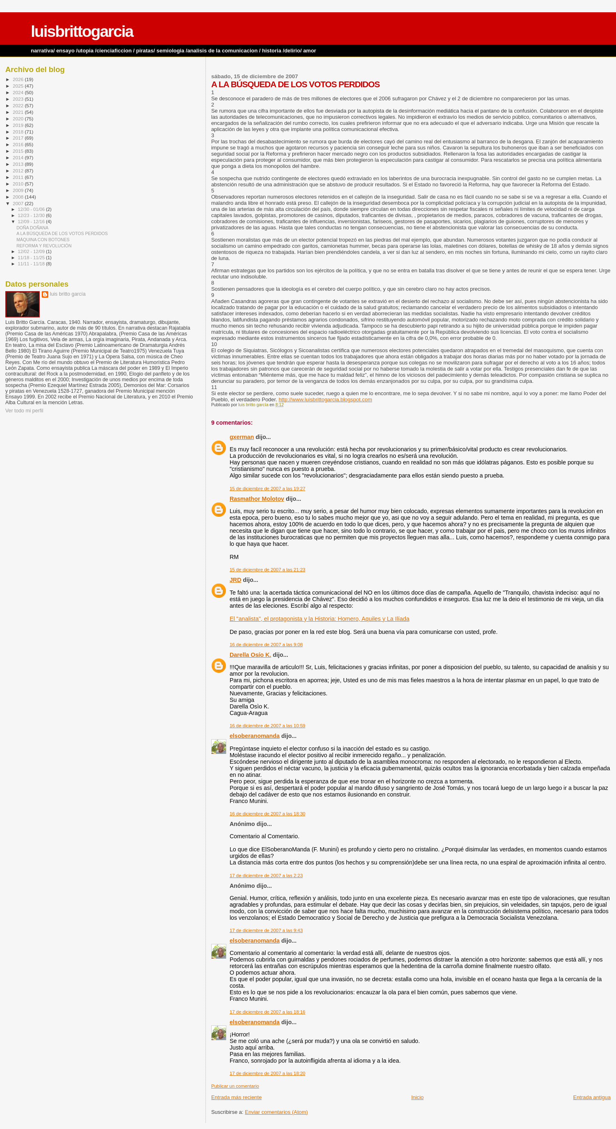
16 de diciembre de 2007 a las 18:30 (267, 813)
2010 (19, 183)
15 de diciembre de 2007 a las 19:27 (267, 488)
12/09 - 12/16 (32, 221)
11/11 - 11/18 (32, 263)
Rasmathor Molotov (257, 498)
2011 (19, 177)
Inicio (417, 1097)
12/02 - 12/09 (32, 251)
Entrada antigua (592, 1097)
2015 (19, 151)
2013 (19, 164)
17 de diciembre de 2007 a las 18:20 (267, 1073)
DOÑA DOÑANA (32, 227)
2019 (19, 125)
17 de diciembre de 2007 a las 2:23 (266, 875)
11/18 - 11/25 (32, 257)
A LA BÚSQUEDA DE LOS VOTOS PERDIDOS (62, 233)
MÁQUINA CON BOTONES (43, 239)
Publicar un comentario (235, 1086)
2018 (19, 131)
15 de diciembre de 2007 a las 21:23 (267, 569)
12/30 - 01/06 (32, 209)
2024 (19, 92)
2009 (19, 190)
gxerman (242, 437)
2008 (19, 196)
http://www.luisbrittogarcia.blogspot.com (325, 399)
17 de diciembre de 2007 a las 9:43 (266, 930)
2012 (19, 170)
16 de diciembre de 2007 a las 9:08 (266, 644)
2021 (19, 112)
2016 (19, 144)
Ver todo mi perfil (24, 411)
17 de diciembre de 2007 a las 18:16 (267, 1011)
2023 (19, 99)
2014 (19, 157)
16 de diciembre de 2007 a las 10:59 (267, 725)
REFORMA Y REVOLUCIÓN (44, 245)
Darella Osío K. (250, 655)
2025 (19, 85)
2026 (19, 79)
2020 (19, 118)
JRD (235, 580)
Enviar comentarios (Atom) (276, 1112)
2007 (19, 203)
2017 (19, 137)
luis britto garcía (68, 294)
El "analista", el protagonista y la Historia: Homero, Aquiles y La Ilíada (319, 618)
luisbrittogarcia (82, 31)
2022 (19, 105)
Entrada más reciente (236, 1097)
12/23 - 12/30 (32, 215)
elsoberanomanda (255, 736)
